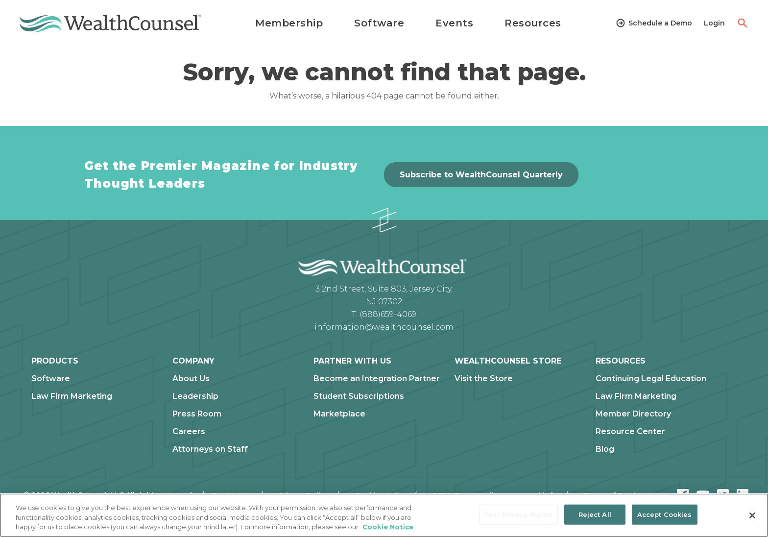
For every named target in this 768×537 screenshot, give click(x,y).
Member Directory (633, 414)
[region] (384, 515)
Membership (289, 23)
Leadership (195, 396)
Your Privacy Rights (518, 514)
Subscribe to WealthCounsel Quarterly (481, 174)
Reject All (594, 514)
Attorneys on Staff (210, 449)
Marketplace (339, 414)
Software (379, 23)
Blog (605, 449)
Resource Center (630, 432)
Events (454, 23)
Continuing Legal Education (651, 379)
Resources (532, 23)
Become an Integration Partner (376, 379)
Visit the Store (484, 379)
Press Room (196, 414)
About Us (191, 379)
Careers (188, 432)
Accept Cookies (664, 514)
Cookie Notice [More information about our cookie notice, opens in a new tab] (387, 527)
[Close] (752, 515)
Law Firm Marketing (71, 396)
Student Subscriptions (358, 396)
